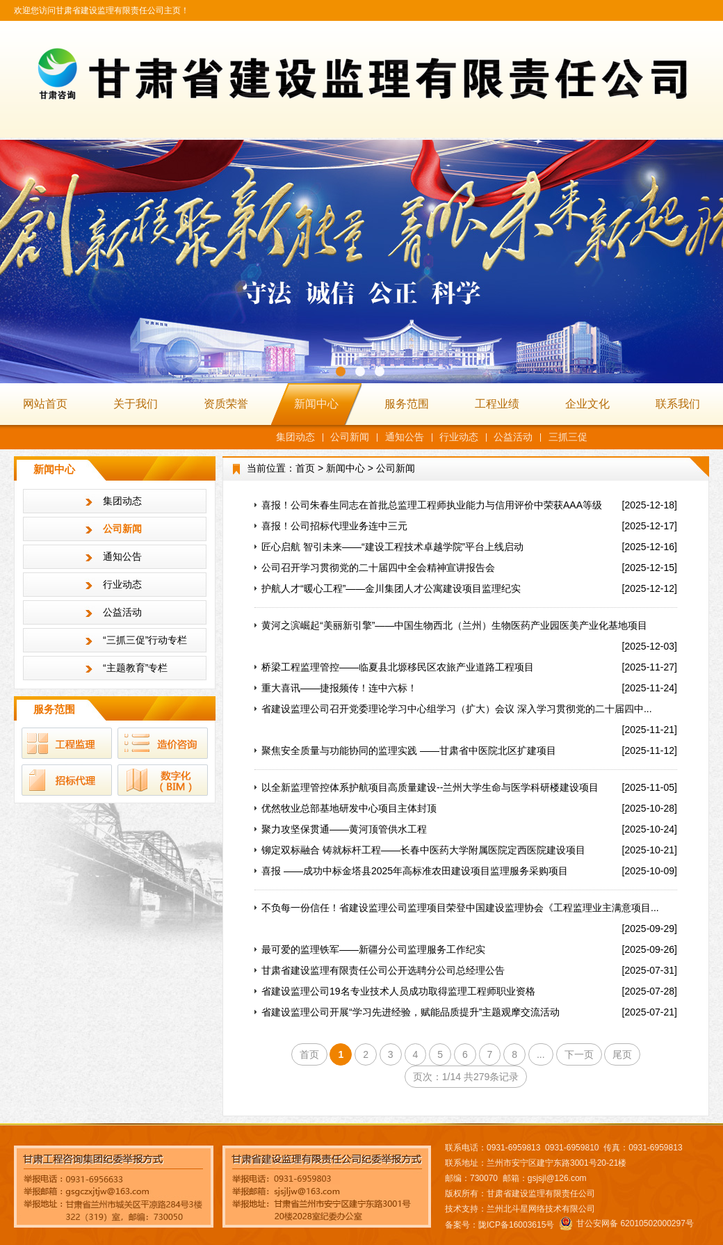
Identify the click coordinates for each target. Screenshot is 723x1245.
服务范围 (406, 404)
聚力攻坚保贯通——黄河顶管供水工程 (344, 829)
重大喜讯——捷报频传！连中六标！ (339, 687)
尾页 (622, 1054)
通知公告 (404, 436)
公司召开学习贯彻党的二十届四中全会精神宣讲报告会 (378, 567)
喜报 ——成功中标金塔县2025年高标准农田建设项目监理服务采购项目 (414, 870)
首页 (305, 468)
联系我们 (678, 404)
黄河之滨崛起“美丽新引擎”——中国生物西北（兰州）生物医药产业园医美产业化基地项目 (454, 625)
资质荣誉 (226, 404)
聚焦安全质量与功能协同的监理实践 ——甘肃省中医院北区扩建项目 (408, 750)
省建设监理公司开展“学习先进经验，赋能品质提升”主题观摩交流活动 (410, 1012)
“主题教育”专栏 (135, 667)
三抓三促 (568, 436)
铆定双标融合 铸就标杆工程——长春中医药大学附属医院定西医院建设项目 (423, 850)
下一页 (579, 1054)
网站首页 (45, 404)
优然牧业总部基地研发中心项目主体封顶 (349, 808)
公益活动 (513, 436)
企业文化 (587, 404)
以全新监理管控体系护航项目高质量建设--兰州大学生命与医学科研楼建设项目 (430, 787)
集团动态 (295, 436)
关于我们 (135, 404)
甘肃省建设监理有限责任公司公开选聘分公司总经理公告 (383, 970)
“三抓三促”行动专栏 (145, 639)
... (541, 1054)
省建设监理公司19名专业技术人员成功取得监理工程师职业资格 (398, 991)
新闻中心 (316, 404)
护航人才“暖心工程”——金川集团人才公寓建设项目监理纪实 (391, 588)
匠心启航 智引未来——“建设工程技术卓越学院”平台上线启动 (392, 546)
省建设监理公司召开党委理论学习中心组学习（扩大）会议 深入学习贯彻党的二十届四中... (456, 708)
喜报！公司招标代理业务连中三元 (334, 525)
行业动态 (458, 436)
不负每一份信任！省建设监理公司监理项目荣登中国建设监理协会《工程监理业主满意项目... (460, 907)
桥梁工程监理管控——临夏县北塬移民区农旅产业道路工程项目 (397, 667)
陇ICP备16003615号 (516, 1225)
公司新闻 (349, 436)
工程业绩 (497, 404)
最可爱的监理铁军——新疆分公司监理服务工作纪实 (373, 949)
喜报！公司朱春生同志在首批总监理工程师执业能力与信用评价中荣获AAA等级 (431, 505)
